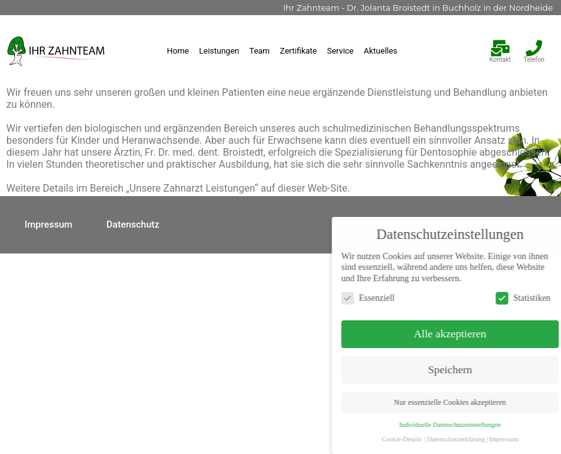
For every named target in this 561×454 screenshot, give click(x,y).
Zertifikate (298, 50)
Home (178, 50)
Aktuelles (380, 50)
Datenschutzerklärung (506, 439)
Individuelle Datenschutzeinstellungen (500, 424)
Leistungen (219, 50)
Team (260, 50)
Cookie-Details (452, 439)
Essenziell (418, 298)
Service (340, 50)
